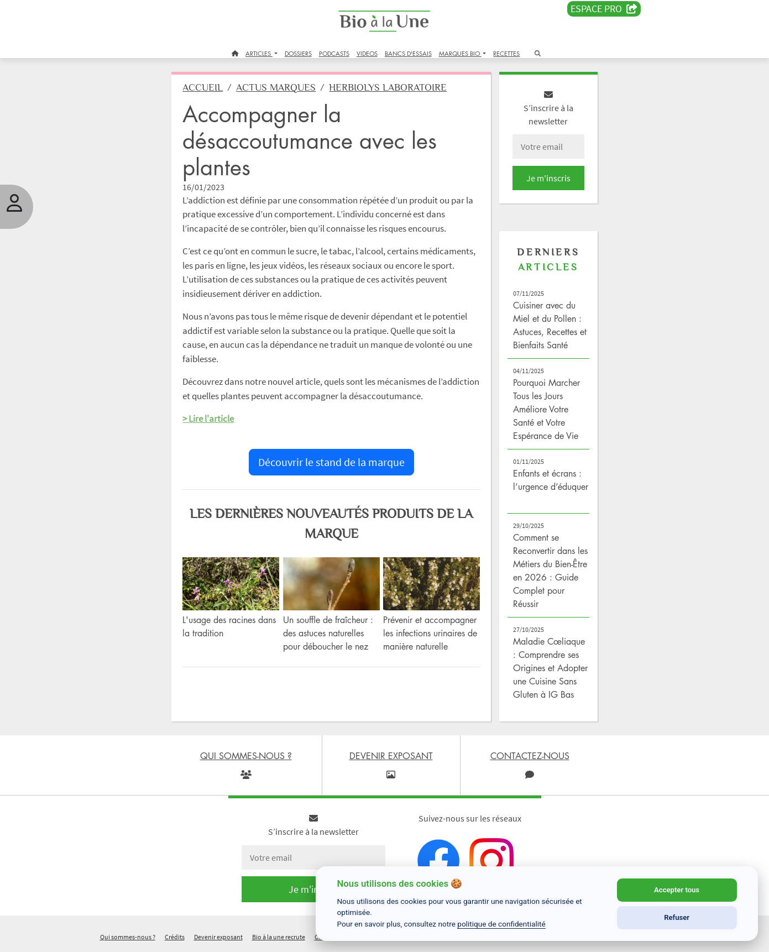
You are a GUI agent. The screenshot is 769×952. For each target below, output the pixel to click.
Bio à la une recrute (278, 937)
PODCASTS (334, 53)
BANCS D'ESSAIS (408, 53)
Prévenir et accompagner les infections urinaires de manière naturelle (431, 633)
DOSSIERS (298, 53)
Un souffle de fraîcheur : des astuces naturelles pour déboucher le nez (328, 633)
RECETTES (506, 53)
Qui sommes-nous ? (127, 937)
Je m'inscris (548, 178)
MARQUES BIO (460, 53)
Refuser (676, 917)
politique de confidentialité (501, 923)
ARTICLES (259, 53)
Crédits (175, 937)
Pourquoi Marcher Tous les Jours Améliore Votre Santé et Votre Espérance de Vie (546, 409)
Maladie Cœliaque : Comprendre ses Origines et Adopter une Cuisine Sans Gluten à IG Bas (550, 667)
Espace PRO (604, 9)
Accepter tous (676, 890)
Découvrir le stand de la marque (331, 462)
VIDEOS (367, 53)
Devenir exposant (218, 937)
